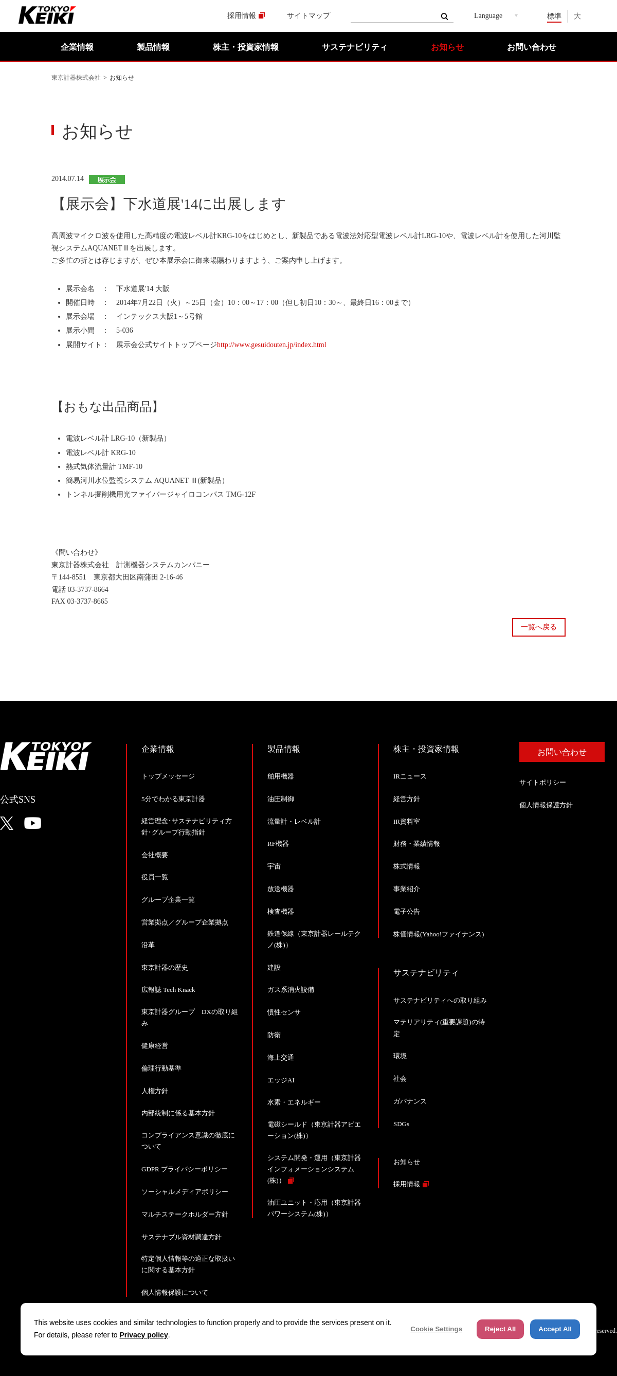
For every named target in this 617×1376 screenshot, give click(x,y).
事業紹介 (406, 889)
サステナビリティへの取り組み (440, 1000)
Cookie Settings (436, 1329)
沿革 (148, 945)
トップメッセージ (168, 776)
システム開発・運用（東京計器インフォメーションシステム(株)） (314, 1169)
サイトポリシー (542, 782)
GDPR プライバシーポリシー (184, 1169)
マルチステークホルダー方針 (184, 1214)
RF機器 (278, 843)
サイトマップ (308, 16)
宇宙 (274, 866)
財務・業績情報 (416, 843)
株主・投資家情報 (246, 47)
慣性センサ (284, 1012)
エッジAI (281, 1080)
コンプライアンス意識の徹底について (188, 1140)
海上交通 (280, 1057)
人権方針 (154, 1091)
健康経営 (154, 1045)
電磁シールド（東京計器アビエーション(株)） (314, 1129)
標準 (554, 16)
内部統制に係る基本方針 (178, 1113)
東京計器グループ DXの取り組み (189, 1017)
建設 (274, 967)
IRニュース (410, 776)
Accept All (555, 1329)
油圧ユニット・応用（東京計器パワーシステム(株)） (314, 1208)
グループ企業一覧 (168, 899)
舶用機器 (280, 776)
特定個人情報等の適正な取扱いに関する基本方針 (188, 1264)
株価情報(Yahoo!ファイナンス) (438, 934)
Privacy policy (144, 1335)
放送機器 (280, 889)
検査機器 (280, 911)
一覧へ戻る (539, 627)
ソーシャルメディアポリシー (184, 1192)
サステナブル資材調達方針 (181, 1237)
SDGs (401, 1124)
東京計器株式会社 (76, 77)
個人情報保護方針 (546, 805)
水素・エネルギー (294, 1102)
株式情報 (406, 866)
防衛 (274, 1035)
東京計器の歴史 (164, 967)
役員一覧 (154, 877)
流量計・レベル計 (294, 821)
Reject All (500, 1329)
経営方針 (406, 799)
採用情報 (241, 16)
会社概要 (154, 855)
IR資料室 (406, 821)
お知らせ (447, 47)
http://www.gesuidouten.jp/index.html (271, 345)
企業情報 (77, 47)
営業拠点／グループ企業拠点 (184, 922)
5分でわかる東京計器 (173, 799)
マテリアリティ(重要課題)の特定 (439, 1027)
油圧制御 (280, 799)
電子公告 (406, 911)
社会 (400, 1078)
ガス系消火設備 (290, 989)
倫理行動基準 (161, 1068)
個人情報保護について (174, 1292)
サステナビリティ (355, 47)
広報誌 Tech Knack (168, 989)
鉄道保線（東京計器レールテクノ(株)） (314, 939)
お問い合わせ (531, 47)
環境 (400, 1056)
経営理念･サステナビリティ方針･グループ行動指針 (186, 826)
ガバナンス (410, 1101)
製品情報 (153, 47)
